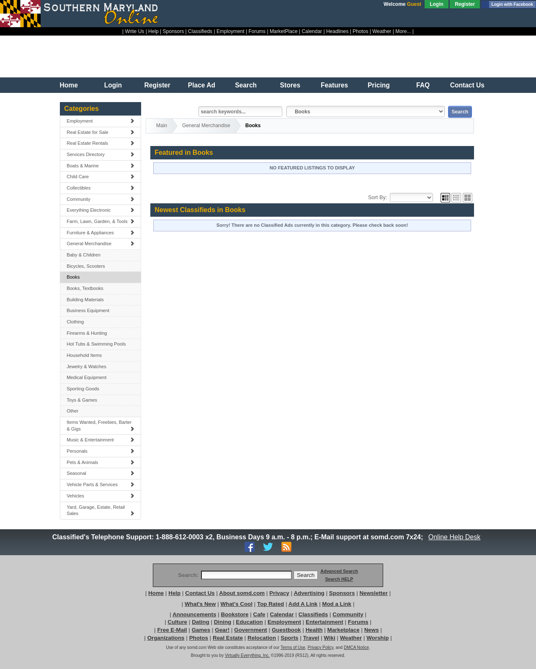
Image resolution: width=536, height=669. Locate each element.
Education (249, 622)
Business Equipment (88, 310)
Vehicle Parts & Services (100, 484)
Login (436, 4)
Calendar (312, 31)
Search (246, 85)
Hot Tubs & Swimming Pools (96, 343)
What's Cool (236, 604)
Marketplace (343, 630)
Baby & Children (83, 254)
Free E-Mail (172, 630)
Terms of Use (293, 647)
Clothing (75, 321)
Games (201, 630)
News (371, 630)
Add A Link (303, 604)
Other (72, 410)
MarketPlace (284, 31)
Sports (289, 638)
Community (100, 199)
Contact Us (467, 85)
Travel (311, 638)
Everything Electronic (100, 210)
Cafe (259, 614)
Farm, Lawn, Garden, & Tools (100, 221)
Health (314, 630)
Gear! (222, 630)
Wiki (329, 638)
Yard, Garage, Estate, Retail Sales (100, 510)
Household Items (84, 355)
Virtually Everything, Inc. (247, 655)
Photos (360, 31)
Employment (230, 31)
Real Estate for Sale (100, 132)
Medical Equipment (86, 377)
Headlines (337, 31)
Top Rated (270, 604)
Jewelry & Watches (86, 366)
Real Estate (228, 638)
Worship (377, 638)
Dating (200, 622)
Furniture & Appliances (100, 232)
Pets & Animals (100, 462)
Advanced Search (339, 571)
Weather (381, 31)
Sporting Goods (83, 388)
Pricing (379, 85)
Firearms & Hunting (87, 333)
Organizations (166, 638)
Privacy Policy (320, 647)
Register (465, 4)
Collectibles (100, 187)
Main (161, 125)
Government (250, 630)
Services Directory (100, 154)
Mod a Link (336, 604)
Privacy (279, 593)
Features (334, 85)
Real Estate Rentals (100, 143)
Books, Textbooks (85, 288)
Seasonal (100, 473)
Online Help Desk (454, 537)
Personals (100, 451)
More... (403, 31)
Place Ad (201, 85)
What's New (200, 604)
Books (73, 276)
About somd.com (242, 593)
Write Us (134, 31)
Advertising (309, 593)
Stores (290, 85)
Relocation (261, 638)
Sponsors (173, 31)
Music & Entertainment (100, 439)
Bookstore (234, 614)
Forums (256, 31)
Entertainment (324, 622)
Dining (222, 622)
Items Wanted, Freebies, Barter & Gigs (100, 425)
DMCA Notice (356, 647)
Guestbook (286, 630)
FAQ (423, 85)
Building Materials (85, 299)
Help (153, 31)
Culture (177, 622)
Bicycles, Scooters (86, 266)
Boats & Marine (100, 165)
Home (69, 85)
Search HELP (339, 579)
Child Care (100, 176)
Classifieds (200, 31)
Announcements (194, 614)
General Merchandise (100, 243)
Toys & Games (82, 399)
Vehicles (100, 495)
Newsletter (373, 593)
